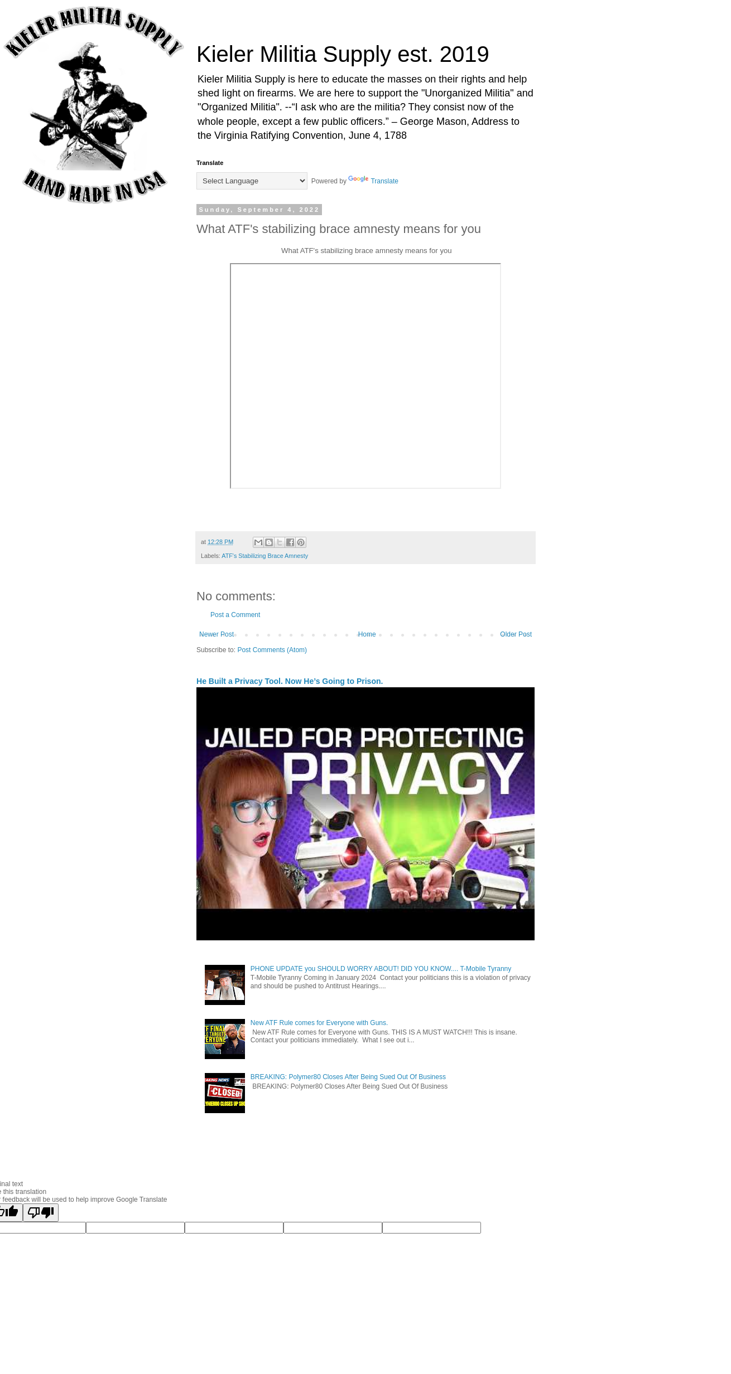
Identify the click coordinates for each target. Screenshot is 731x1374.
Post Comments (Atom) (272, 650)
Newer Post (216, 634)
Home (367, 634)
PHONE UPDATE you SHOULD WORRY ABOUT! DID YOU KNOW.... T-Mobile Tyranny (381, 969)
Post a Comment (235, 615)
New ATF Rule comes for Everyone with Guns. (319, 1023)
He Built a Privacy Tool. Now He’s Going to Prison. (289, 681)
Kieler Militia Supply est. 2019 (342, 54)
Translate (373, 181)
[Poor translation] (41, 1212)
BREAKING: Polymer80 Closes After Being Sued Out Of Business (348, 1077)
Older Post (516, 634)
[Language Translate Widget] (251, 181)
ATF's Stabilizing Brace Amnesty (265, 555)
